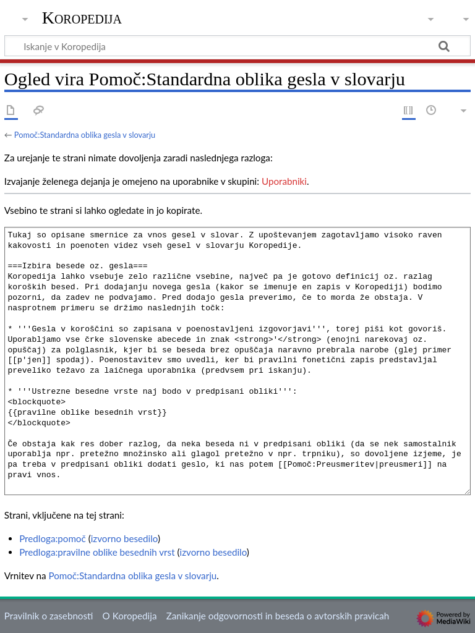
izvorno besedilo (124, 538)
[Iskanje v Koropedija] (237, 46)
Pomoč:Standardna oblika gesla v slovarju (84, 135)
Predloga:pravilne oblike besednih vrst (97, 552)
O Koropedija (130, 615)
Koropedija (82, 18)
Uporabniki (284, 181)
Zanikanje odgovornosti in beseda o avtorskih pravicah (278, 615)
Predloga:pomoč (52, 538)
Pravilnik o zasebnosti (48, 615)
